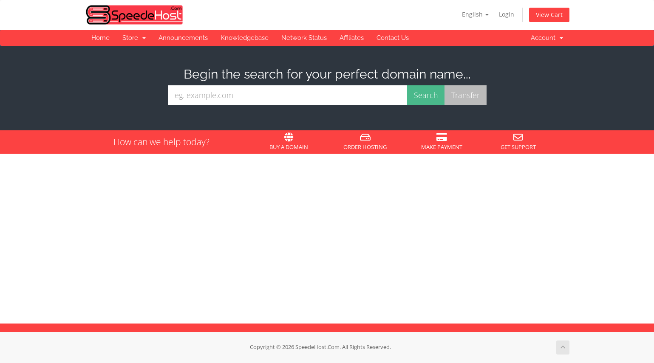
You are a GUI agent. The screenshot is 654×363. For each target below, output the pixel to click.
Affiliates (352, 38)
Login (506, 14)
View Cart (549, 15)
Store (134, 38)
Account (547, 38)
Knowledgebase (245, 38)
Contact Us (393, 38)
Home (100, 38)
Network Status (304, 38)
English (475, 14)
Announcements (183, 38)
